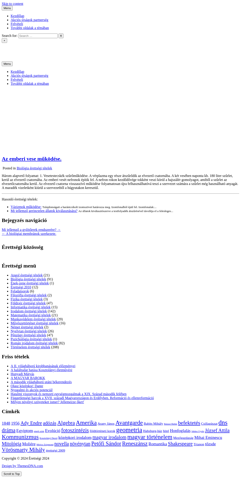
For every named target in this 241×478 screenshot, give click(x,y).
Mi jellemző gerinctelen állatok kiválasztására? (44, 211)
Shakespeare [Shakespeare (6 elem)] (180, 443)
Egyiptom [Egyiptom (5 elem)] (24, 430)
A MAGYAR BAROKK (28, 378)
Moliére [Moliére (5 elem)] (28, 444)
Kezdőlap (17, 16)
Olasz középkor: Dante (27, 386)
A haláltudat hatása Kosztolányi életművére (41, 370)
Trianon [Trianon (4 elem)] (199, 444)
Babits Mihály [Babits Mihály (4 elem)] (153, 423)
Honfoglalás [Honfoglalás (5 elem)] (180, 430)
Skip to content (12, 4)
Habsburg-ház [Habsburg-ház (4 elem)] (152, 431)
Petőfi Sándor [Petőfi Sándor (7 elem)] (106, 443)
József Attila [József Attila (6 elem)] (217, 430)
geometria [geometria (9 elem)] (129, 429)
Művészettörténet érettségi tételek (35, 323)
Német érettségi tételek (27, 327)
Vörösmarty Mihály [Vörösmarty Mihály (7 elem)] (23, 450)
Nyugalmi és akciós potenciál (32, 390)
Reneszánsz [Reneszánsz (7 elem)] (135, 443)
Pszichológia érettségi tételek (31, 339)
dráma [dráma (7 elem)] (9, 430)
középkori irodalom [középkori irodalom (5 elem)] (75, 437)
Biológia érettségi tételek (34, 168)
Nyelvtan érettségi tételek (29, 331)
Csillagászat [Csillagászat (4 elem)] (209, 423)
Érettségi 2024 (12, 48)
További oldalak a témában (30, 28)
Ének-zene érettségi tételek (30, 283)
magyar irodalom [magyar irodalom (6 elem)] (109, 437)
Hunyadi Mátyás (22, 374)
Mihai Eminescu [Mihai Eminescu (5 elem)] (208, 437)
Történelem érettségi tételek (30, 347)
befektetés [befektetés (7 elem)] (189, 423)
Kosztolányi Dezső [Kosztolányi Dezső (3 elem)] (49, 438)
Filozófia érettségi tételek (29, 295)
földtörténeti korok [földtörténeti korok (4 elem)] (102, 431)
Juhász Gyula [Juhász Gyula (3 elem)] (197, 431)
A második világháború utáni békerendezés (41, 382)
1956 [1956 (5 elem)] (15, 423)
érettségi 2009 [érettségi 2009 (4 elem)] (55, 450)
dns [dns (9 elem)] (222, 422)
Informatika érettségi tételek (31, 307)
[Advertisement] (120, 120)
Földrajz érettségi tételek (28, 303)
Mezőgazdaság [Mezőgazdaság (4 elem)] (183, 438)
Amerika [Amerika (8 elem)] (86, 422)
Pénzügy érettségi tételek (28, 335)
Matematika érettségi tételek (31, 315)
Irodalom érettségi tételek (29, 311)
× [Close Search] (4, 40)
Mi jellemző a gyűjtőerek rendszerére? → (31, 230)
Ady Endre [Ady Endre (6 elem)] (31, 423)
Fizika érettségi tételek (27, 299)
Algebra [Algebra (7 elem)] (66, 423)
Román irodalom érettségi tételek (34, 343)
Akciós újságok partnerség (29, 20)
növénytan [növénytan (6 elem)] (80, 443)
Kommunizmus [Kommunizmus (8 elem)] (20, 437)
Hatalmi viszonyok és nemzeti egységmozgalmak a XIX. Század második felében (69, 394)
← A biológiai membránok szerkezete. (29, 234)
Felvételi (17, 24)
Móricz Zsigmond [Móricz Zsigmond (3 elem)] (44, 444)
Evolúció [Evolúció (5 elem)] (52, 430)
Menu (7, 8)
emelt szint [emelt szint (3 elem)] (39, 431)
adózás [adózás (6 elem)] (50, 423)
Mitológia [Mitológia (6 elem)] (11, 443)
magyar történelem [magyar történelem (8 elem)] (149, 437)
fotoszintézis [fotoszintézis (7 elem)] (75, 430)
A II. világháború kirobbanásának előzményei (43, 366)
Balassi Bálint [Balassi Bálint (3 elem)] (170, 424)
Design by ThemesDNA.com (22, 466)
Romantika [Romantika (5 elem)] (158, 444)
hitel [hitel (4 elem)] (166, 431)
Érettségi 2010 (21, 287)
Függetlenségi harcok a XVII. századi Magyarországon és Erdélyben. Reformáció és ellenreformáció (82, 398)
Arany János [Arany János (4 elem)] (106, 423)
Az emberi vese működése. (31, 159)
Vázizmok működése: (26, 207)
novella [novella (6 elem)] (61, 443)
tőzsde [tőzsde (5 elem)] (210, 444)
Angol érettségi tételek (27, 275)
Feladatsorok (20, 291)
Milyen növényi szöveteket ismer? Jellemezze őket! (47, 402)
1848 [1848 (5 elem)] (6, 423)
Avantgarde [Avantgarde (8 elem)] (129, 422)
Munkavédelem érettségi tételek (33, 319)
